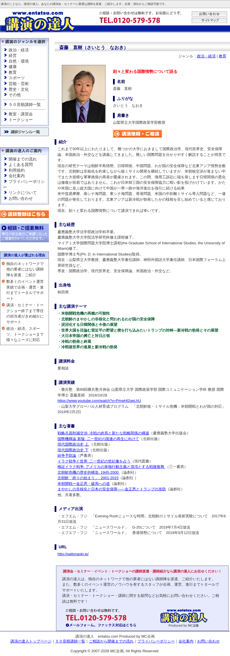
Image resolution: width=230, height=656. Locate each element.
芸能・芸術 (19, 83)
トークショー (21, 119)
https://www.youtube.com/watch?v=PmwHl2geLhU (99, 400)
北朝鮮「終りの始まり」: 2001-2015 (87, 478)
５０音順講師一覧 (25, 104)
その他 (15, 94)
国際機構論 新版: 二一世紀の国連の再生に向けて (98, 439)
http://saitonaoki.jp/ (73, 554)
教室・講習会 (21, 114)
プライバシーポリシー (156, 641)
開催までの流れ (23, 159)
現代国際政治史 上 (73, 444)
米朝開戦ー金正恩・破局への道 (83, 483)
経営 (13, 55)
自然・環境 (19, 61)
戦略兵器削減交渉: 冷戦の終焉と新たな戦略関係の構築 (103, 433)
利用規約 (17, 170)
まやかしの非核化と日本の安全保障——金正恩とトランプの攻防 (111, 489)
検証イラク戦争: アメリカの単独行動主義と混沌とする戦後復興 (111, 467)
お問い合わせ (21, 198)
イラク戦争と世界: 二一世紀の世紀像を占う (94, 461)
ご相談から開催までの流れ (111, 641)
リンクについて (23, 192)
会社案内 (17, 175)
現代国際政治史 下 (73, 450)
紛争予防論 (66, 455)
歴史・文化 (19, 89)
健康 (13, 66)
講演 (4, 3)
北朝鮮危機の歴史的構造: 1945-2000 (88, 472)
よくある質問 (21, 164)
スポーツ (17, 78)
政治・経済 (19, 50)
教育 (13, 72)
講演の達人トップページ (30, 641)
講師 (90, 3)
